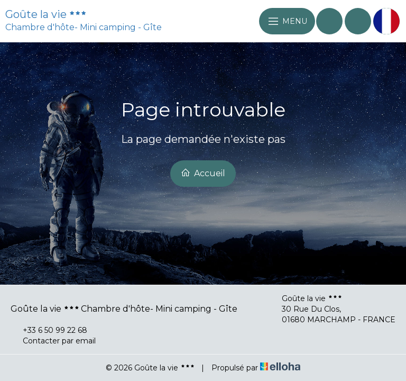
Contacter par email (53, 341)
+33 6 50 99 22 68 (49, 330)
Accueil (203, 173)
